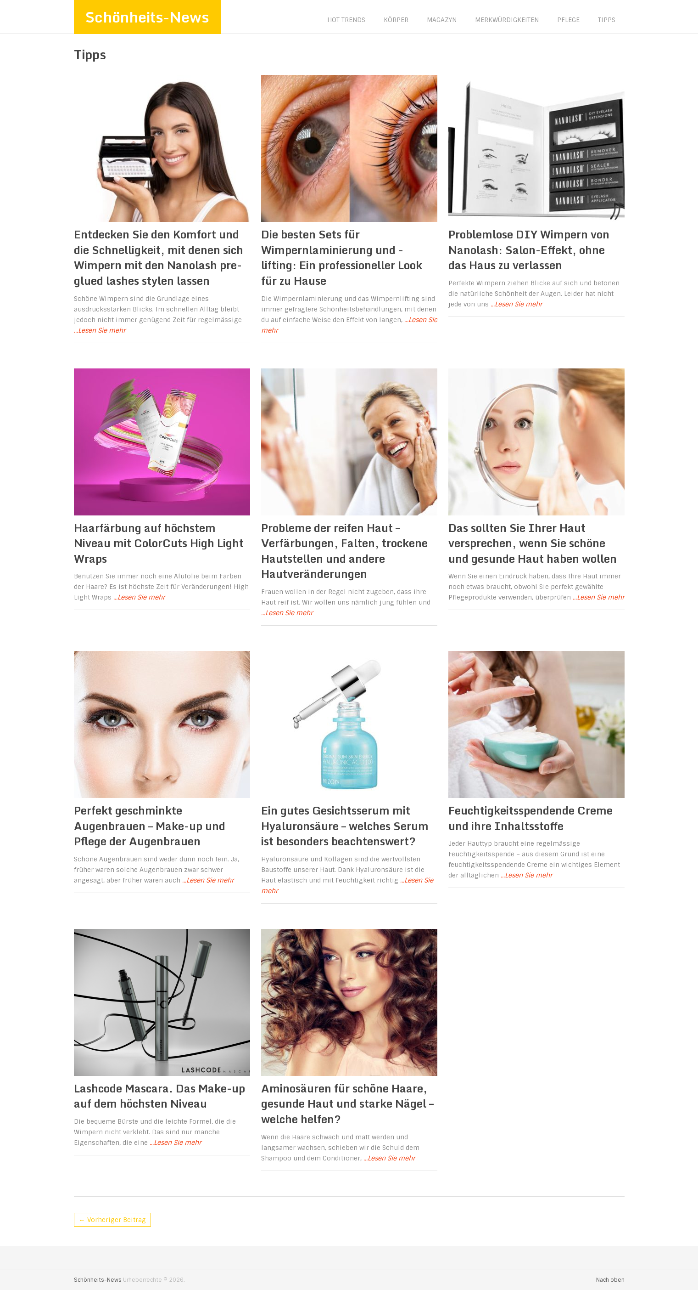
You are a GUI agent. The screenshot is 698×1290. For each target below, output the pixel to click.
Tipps (606, 20)
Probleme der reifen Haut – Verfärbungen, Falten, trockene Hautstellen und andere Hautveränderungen (344, 551)
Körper (396, 20)
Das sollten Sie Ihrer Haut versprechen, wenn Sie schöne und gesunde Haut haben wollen (532, 543)
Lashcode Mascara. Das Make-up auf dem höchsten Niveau (159, 1096)
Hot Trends (346, 20)
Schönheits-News (147, 17)
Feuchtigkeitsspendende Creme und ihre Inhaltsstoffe (530, 818)
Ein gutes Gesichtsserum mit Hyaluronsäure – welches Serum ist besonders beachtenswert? (345, 825)
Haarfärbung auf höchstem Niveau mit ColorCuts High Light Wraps (159, 543)
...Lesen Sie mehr (100, 330)
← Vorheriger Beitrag (112, 1220)
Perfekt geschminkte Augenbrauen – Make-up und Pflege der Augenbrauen (149, 825)
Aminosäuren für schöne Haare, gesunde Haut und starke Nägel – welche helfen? (347, 1103)
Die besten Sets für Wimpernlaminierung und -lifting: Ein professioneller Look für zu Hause (341, 257)
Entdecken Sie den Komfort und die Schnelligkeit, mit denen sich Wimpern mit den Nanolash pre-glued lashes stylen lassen (158, 257)
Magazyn (442, 20)
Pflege (568, 20)
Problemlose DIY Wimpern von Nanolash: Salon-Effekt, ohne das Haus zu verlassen (528, 249)
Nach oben (610, 1280)
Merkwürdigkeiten (507, 20)
